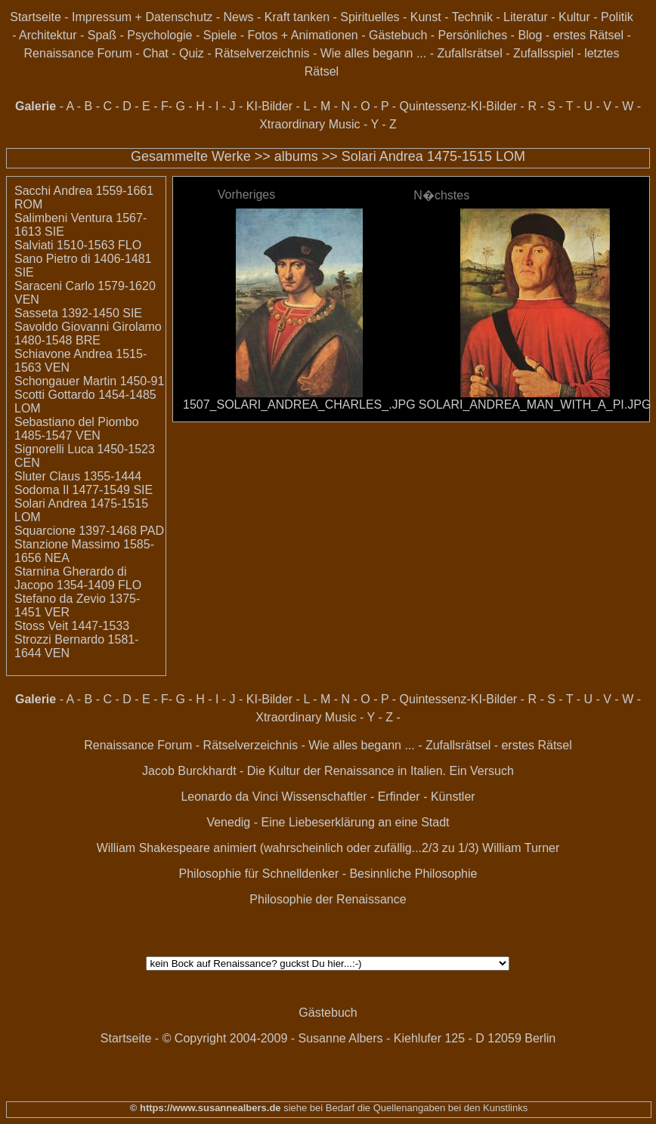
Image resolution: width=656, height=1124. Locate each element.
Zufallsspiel (543, 53)
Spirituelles (369, 17)
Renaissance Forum (78, 53)
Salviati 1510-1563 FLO (77, 245)
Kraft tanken (297, 17)
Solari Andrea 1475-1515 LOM (433, 156)
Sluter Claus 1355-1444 (77, 476)
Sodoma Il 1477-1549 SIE (83, 489)
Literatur (525, 17)
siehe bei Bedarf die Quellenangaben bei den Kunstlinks (404, 1107)
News (239, 17)
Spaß (102, 35)
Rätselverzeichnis (262, 53)
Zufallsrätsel (469, 53)
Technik (472, 17)
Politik (617, 17)
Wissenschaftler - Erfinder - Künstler (378, 796)
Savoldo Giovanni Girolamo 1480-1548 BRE (88, 333)
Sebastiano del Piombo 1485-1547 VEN (76, 428)
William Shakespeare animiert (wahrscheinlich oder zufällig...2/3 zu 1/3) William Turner (328, 847)
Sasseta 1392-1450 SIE (78, 313)
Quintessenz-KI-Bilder (459, 106)
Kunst (425, 17)
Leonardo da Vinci (229, 796)
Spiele (220, 35)
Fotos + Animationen (302, 35)
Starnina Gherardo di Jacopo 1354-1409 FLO (77, 578)
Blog (530, 35)
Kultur (574, 17)
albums (296, 156)
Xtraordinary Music (309, 124)
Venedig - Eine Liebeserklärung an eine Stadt (327, 822)
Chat (156, 53)
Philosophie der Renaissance (327, 899)
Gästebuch (398, 35)
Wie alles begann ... (373, 53)
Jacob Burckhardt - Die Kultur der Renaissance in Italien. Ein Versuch (328, 770)
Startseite (35, 17)
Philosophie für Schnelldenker (259, 873)
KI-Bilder (269, 106)
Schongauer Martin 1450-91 (89, 381)
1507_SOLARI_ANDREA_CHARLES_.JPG (299, 404)
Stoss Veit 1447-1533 (71, 625)
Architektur (47, 35)
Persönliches (473, 35)
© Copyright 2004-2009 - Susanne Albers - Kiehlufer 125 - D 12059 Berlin (359, 1038)
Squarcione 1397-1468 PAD (89, 530)
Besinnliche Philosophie (413, 873)
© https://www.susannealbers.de (205, 1107)
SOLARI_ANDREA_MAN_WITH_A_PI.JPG (535, 404)
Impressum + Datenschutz (142, 17)
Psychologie (159, 35)
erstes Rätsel (588, 35)
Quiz (191, 53)
